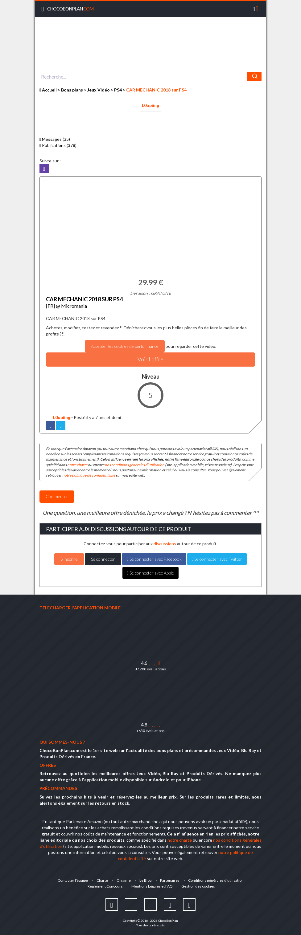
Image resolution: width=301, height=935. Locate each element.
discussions (165, 543)
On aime (124, 880)
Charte (102, 880)
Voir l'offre (150, 359)
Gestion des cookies (198, 886)
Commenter (57, 496)
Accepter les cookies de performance (125, 346)
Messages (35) (54, 139)
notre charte (77, 464)
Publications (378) (57, 145)
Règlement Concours (105, 886)
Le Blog (145, 880)
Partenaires (169, 880)
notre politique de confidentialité (88, 475)
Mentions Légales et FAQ (152, 886)
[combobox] (150, 76)
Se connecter (103, 559)
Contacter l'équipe (73, 880)
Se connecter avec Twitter (217, 559)
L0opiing (150, 105)
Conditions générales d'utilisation (216, 880)
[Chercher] (254, 76)
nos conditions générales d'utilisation (134, 464)
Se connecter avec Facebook (154, 559)
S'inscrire (69, 559)
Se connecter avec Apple (150, 572)
